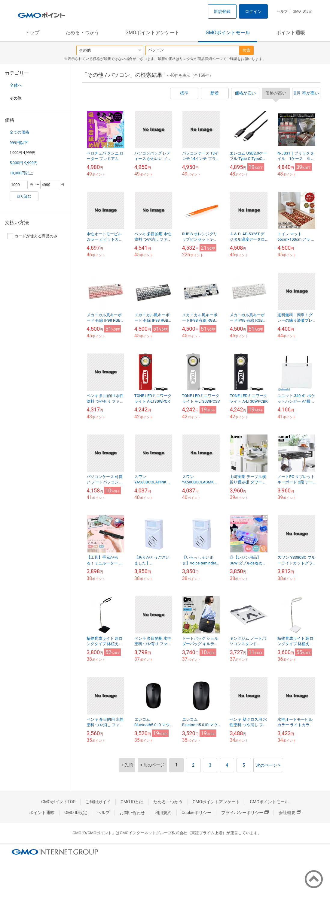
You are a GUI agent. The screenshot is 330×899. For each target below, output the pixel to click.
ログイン (253, 11)
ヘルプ (282, 11)
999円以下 (19, 142)
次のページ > (268, 765)
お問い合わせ (132, 812)
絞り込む (24, 196)
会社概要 (290, 812)
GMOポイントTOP (58, 801)
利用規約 (163, 812)
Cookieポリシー (196, 812)
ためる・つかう (82, 32)
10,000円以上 (21, 173)
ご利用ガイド (98, 801)
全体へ (16, 85)
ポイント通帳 (290, 32)
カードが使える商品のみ (32, 236)
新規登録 (222, 11)
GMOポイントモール (228, 32)
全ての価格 (19, 132)
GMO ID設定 (302, 11)
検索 (246, 50)
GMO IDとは (132, 801)
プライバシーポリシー (245, 812)
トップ (32, 32)
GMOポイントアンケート (152, 32)
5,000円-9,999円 (24, 163)
